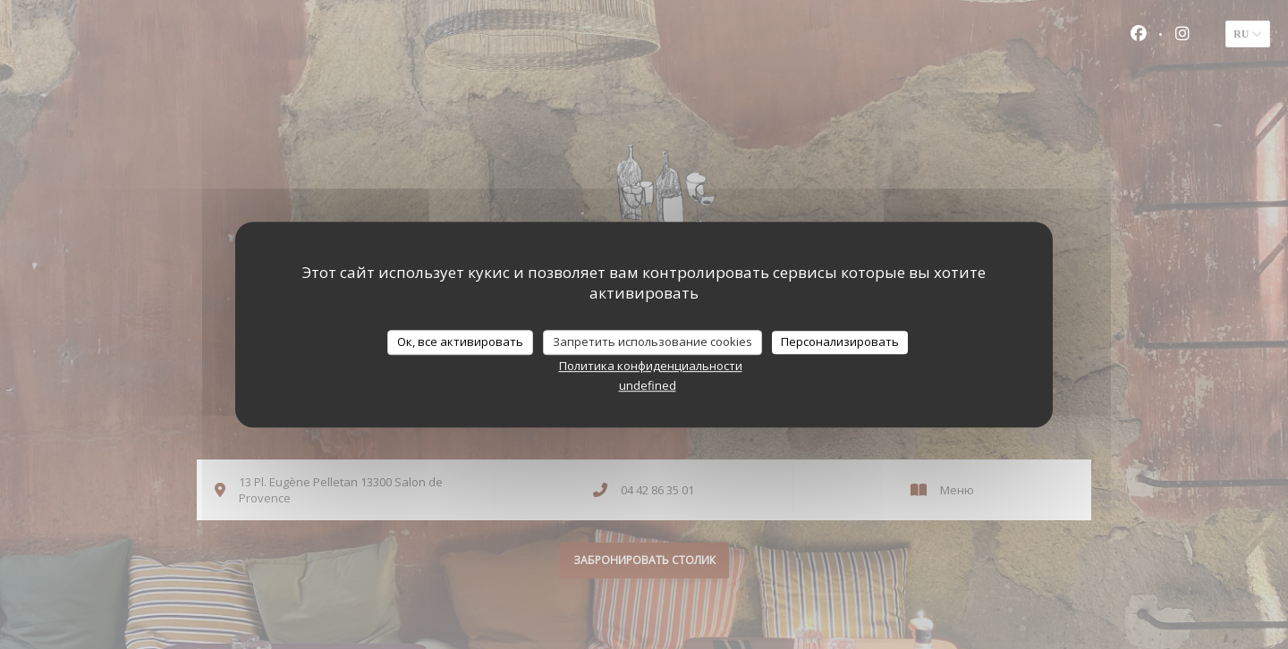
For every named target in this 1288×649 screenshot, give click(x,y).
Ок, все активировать (460, 341)
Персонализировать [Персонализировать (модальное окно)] (840, 341)
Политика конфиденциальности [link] (650, 366)
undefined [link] (647, 385)
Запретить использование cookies (652, 341)
